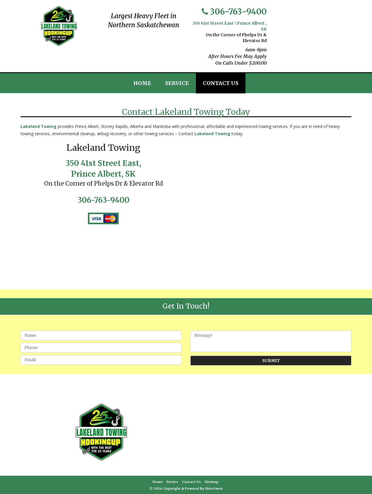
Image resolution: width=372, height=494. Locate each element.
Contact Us (221, 83)
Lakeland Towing (39, 126)
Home (142, 83)
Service (177, 83)
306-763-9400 (238, 11)
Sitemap (211, 482)
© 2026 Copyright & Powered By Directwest (186, 488)
